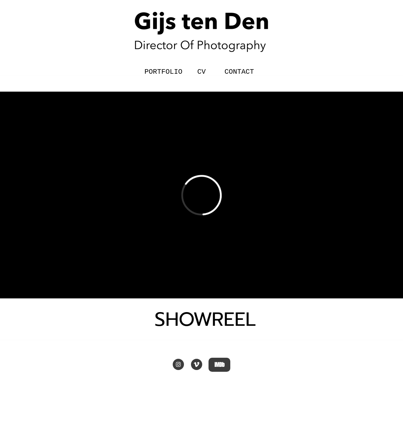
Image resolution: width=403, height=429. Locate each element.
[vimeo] (196, 364)
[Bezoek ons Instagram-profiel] (178, 364)
